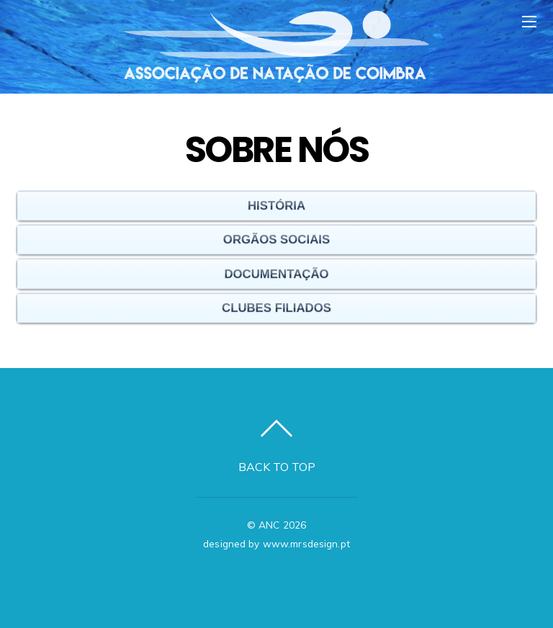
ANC (268, 525)
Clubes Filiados (276, 306)
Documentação (276, 272)
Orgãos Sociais (276, 237)
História (276, 203)
